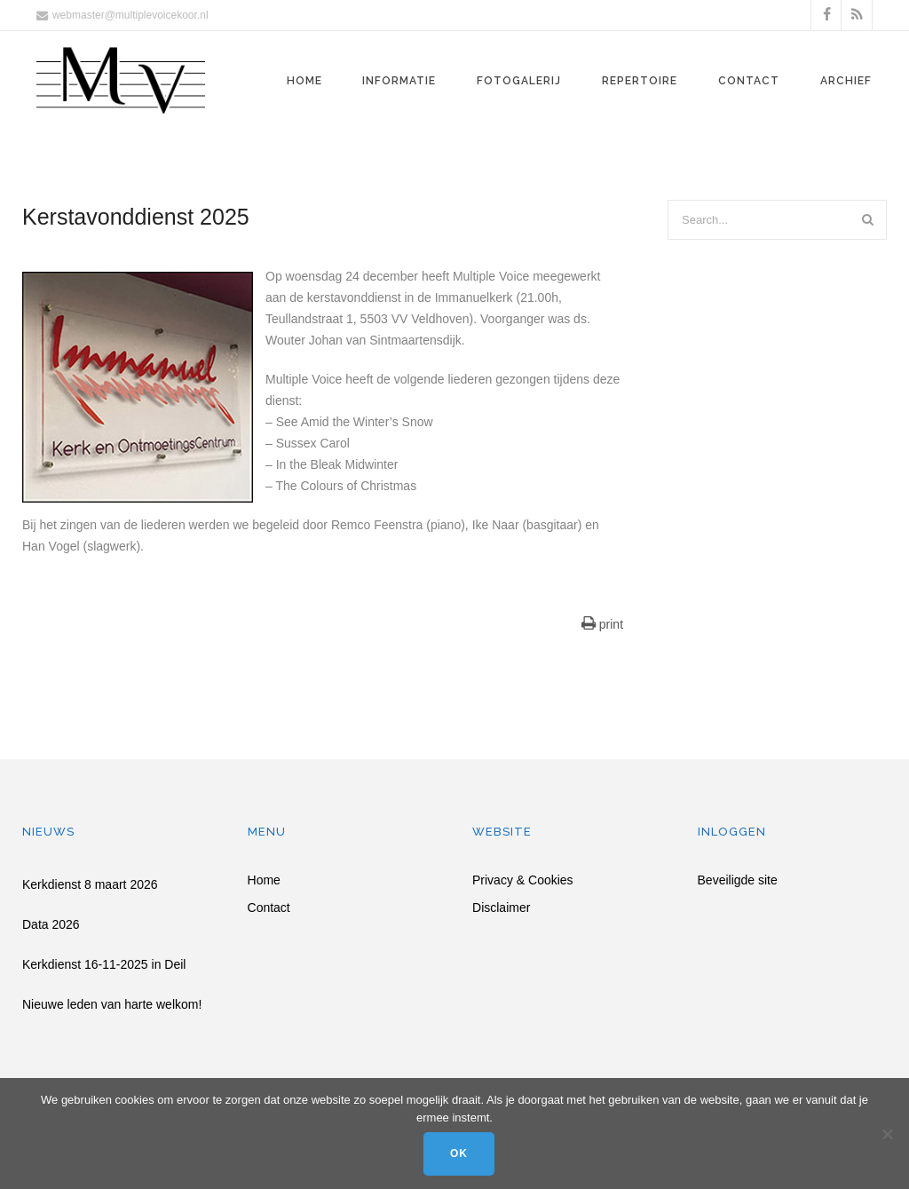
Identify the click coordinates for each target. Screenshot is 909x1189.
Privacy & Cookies (522, 880)
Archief (846, 80)
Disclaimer (501, 908)
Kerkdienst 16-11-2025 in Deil (104, 964)
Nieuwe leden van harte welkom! (112, 1004)
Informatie (399, 80)
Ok (459, 1153)
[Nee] (887, 1134)
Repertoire (639, 80)
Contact (748, 80)
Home (304, 80)
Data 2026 (51, 924)
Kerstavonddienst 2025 (135, 216)
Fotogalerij (519, 80)
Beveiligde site (738, 880)
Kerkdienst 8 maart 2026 (90, 884)
